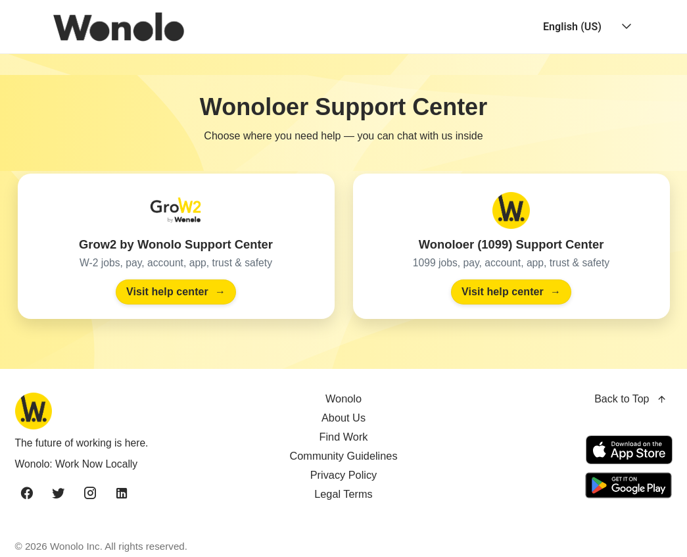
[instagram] (90, 494)
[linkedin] (121, 494)
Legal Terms (343, 494)
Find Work (343, 437)
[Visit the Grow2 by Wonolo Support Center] (176, 246)
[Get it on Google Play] (626, 485)
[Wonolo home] (121, 411)
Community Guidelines (343, 456)
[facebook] (27, 494)
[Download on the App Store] (629, 449)
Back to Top (630, 399)
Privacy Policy (343, 475)
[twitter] (58, 494)
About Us (343, 418)
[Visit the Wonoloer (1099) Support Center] (511, 246)
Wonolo (343, 398)
